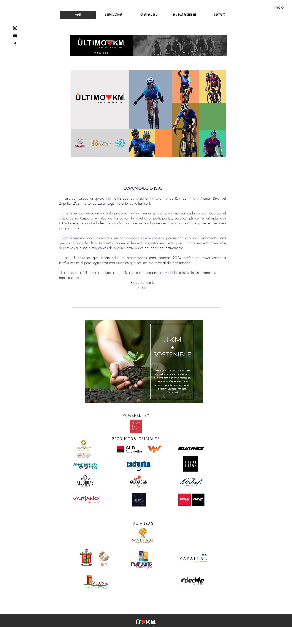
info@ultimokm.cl (71, 262)
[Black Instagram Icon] (15, 28)
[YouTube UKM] (15, 36)
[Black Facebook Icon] (15, 44)
